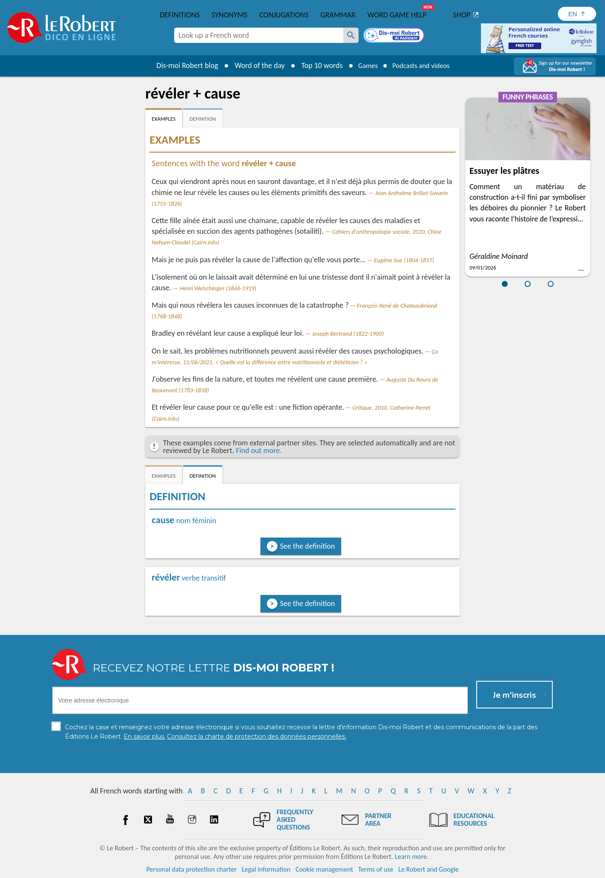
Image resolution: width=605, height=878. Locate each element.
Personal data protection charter (192, 869)
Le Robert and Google (429, 869)
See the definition (307, 546)
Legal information (266, 869)
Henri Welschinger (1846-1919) (218, 288)
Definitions (180, 15)
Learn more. (411, 857)
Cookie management (324, 869)
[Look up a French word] (351, 35)
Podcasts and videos (423, 65)
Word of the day (254, 65)
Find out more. (259, 450)
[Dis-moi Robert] (395, 36)
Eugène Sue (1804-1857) (404, 260)
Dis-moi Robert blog (181, 65)
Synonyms (229, 15)
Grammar (338, 15)
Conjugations (283, 15)
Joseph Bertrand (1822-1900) (348, 333)
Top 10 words (316, 65)
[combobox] (258, 35)
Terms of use (375, 869)
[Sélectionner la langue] (577, 14)
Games (364, 65)
